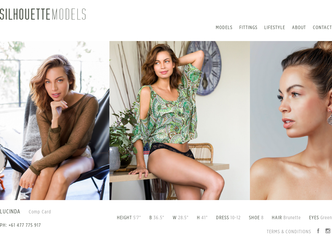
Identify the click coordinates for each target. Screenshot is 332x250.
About (299, 27)
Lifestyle (274, 27)
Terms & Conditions (289, 231)
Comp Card (40, 212)
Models (224, 27)
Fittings (248, 27)
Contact (322, 27)
